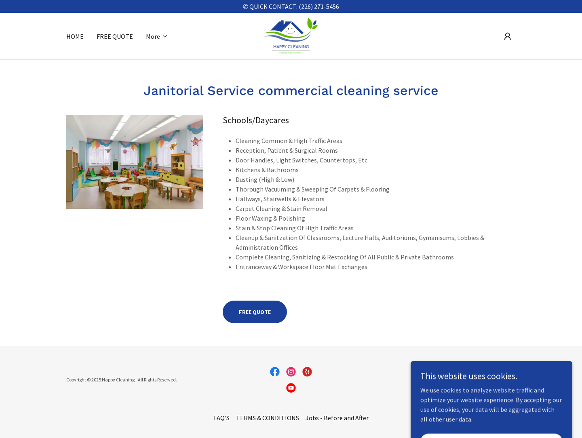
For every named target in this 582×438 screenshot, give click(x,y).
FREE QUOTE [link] (115, 36)
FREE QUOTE (255, 312)
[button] (157, 36)
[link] (291, 35)
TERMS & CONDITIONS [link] (267, 418)
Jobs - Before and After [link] (337, 418)
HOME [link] (75, 36)
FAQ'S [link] (222, 418)
